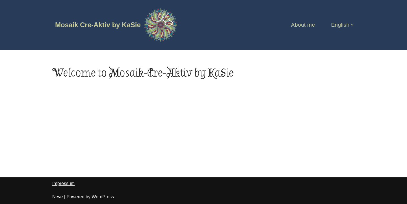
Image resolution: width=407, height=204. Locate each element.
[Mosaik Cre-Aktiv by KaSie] (116, 25)
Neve (57, 196)
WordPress (103, 196)
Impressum (63, 183)
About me (303, 25)
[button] (352, 25)
